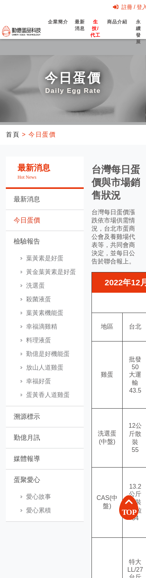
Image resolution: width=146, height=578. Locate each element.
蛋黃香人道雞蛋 (48, 394)
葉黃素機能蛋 (44, 312)
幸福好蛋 (38, 381)
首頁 (12, 134)
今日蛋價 (27, 220)
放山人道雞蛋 (44, 367)
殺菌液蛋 (38, 299)
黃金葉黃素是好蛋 (51, 272)
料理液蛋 (38, 340)
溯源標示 (27, 416)
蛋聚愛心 (27, 480)
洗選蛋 (35, 285)
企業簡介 (58, 28)
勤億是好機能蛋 (48, 353)
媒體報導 (27, 458)
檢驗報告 (27, 241)
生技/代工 (95, 35)
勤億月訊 (27, 437)
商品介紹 (117, 28)
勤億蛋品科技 (21, 31)
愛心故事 (38, 496)
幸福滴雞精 (41, 326)
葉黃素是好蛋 (44, 258)
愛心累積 (38, 510)
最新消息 (80, 32)
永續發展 (139, 38)
